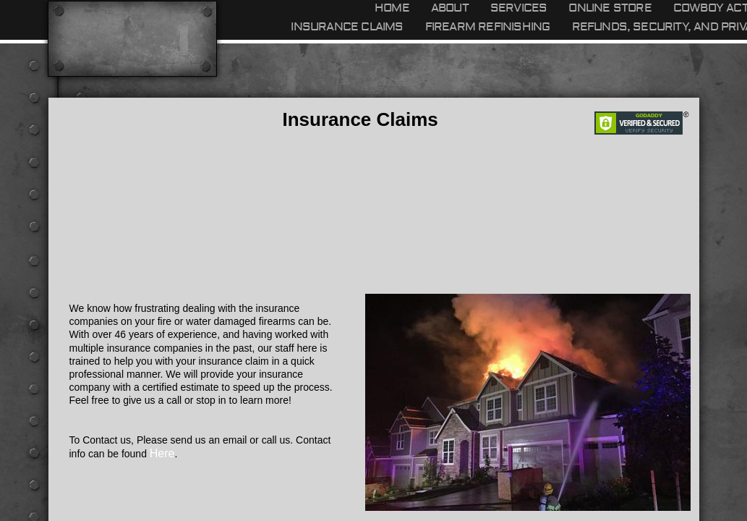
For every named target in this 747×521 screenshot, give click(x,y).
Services (518, 8)
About (450, 8)
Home (392, 8)
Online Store (609, 8)
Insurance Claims (347, 27)
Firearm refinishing (487, 27)
